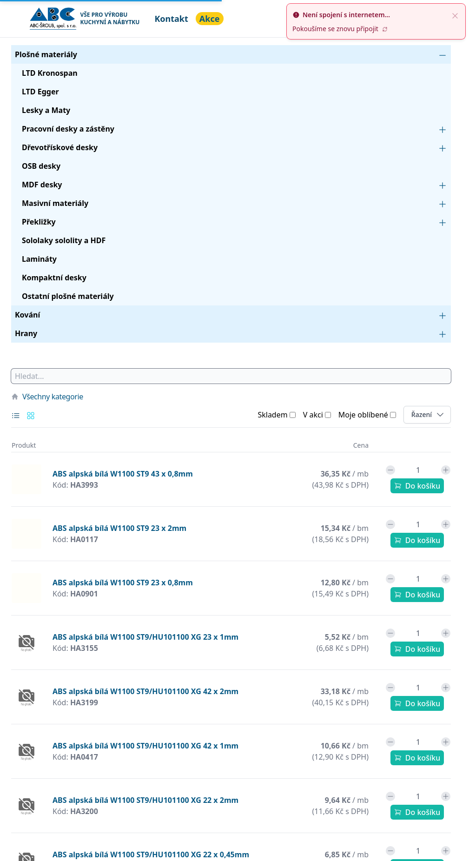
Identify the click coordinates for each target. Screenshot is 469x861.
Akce (209, 18)
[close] (455, 15)
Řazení (431, 414)
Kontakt (171, 18)
